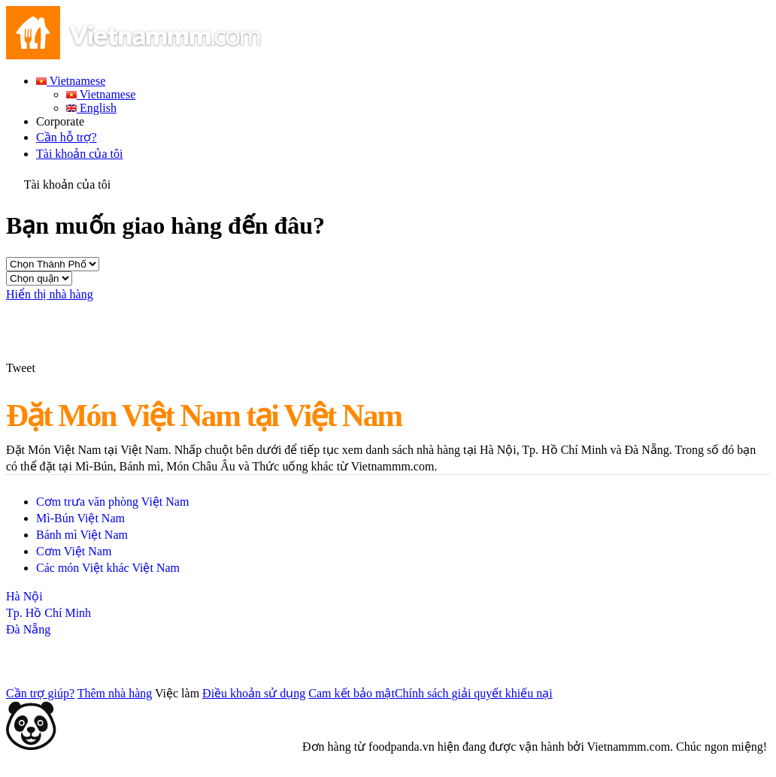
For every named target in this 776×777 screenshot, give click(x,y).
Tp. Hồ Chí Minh (48, 612)
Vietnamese (70, 80)
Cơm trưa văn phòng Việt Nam (112, 501)
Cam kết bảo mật (351, 693)
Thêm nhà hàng (115, 693)
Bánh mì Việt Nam (82, 534)
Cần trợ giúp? (40, 693)
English (91, 107)
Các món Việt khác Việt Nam (108, 567)
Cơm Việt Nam (73, 551)
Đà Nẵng (28, 629)
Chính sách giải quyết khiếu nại (474, 693)
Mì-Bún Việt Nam (80, 518)
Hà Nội (24, 596)
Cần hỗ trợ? (66, 137)
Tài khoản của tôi (79, 153)
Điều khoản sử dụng (253, 693)
